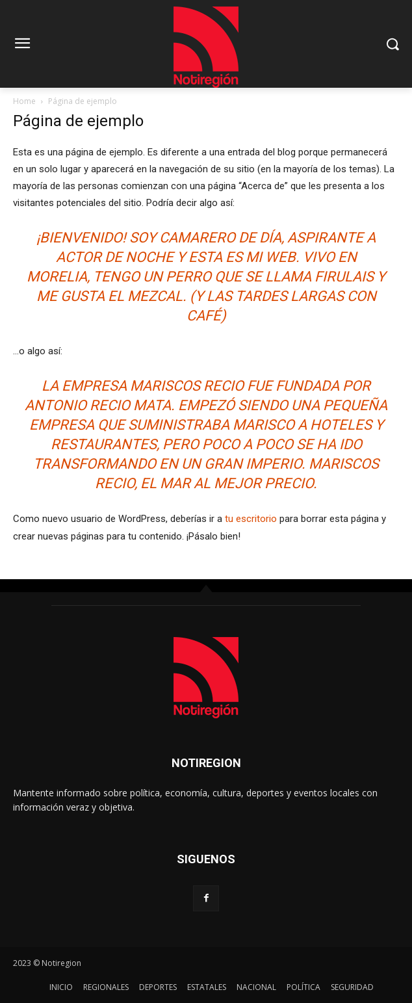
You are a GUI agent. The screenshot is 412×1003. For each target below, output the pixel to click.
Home (24, 101)
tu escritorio (251, 519)
